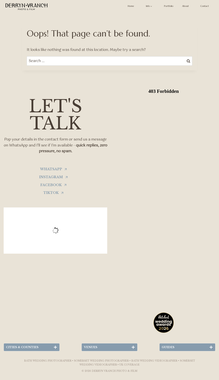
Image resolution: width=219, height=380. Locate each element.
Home (131, 6)
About (185, 6)
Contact (204, 6)
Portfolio (168, 6)
